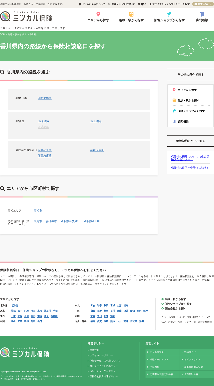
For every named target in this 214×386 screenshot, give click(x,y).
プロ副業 (154, 367)
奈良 (46, 316)
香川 (99, 316)
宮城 (112, 305)
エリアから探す (98, 20)
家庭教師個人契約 (193, 367)
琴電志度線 (45, 155)
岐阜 (145, 310)
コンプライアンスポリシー (104, 366)
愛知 (132, 310)
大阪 (20, 316)
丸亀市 (38, 221)
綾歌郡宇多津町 (70, 221)
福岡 (92, 321)
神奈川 (47, 310)
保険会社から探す (175, 308)
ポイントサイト (192, 359)
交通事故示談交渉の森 (161, 374)
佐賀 (99, 321)
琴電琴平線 (45, 150)
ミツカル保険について (93, 4)
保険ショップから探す (169, 20)
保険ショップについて (123, 4)
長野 (99, 310)
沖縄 (141, 321)
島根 (26, 321)
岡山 (13, 321)
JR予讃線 (43, 121)
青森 (92, 305)
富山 (119, 310)
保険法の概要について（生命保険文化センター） (190, 158)
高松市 (38, 210)
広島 (20, 321)
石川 (112, 310)
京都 (33, 316)
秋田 (106, 305)
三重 (13, 316)
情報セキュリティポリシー (104, 371)
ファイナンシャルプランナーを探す (171, 4)
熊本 (112, 321)
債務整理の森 (191, 374)
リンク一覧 (190, 322)
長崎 (106, 321)
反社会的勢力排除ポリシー (104, 376)
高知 (106, 316)
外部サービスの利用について (105, 360)
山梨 (92, 310)
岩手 (99, 305)
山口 (39, 321)
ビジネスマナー (158, 352)
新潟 (106, 310)
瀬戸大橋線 (45, 98)
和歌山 (54, 316)
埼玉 (33, 310)
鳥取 (33, 321)
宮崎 (126, 321)
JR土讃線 (96, 121)
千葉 (55, 310)
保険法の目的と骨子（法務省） (190, 167)
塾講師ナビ (190, 352)
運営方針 (94, 350)
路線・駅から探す (131, 20)
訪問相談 (202, 20)
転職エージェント (159, 359)
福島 (126, 305)
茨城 (13, 310)
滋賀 (39, 316)
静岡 (139, 310)
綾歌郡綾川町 (92, 221)
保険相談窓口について (198, 317)
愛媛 (92, 316)
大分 (119, 321)
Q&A (143, 4)
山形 (119, 305)
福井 (126, 310)
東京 (39, 310)
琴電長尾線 (97, 150)
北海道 (14, 305)
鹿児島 (133, 321)
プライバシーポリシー (101, 355)
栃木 (20, 310)
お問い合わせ (205, 4)
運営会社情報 (205, 322)
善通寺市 (51, 221)
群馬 (26, 310)
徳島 (112, 316)
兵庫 (26, 316)
